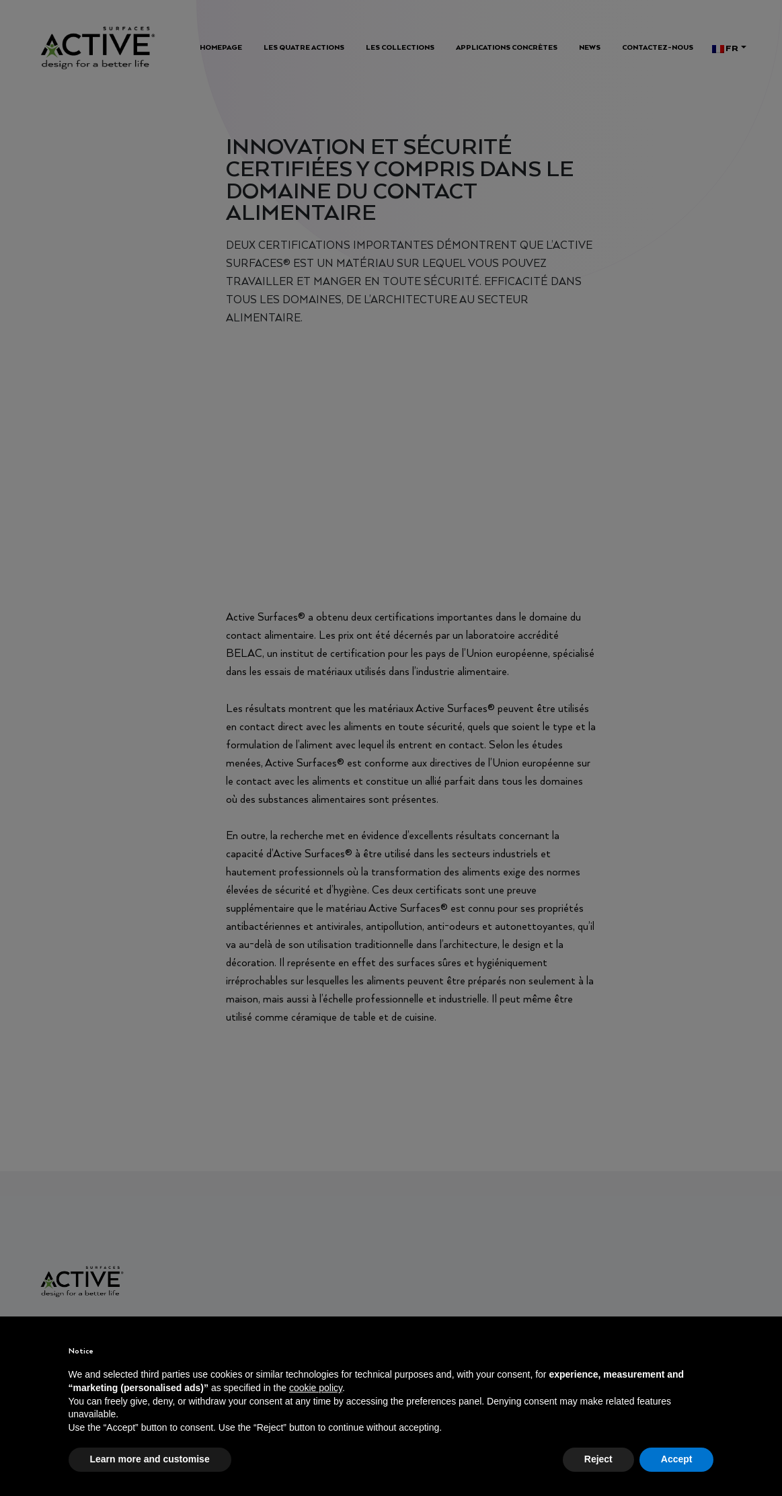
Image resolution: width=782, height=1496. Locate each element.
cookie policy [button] (315, 1387)
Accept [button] (677, 1459)
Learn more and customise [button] (150, 1459)
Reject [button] (598, 1459)
